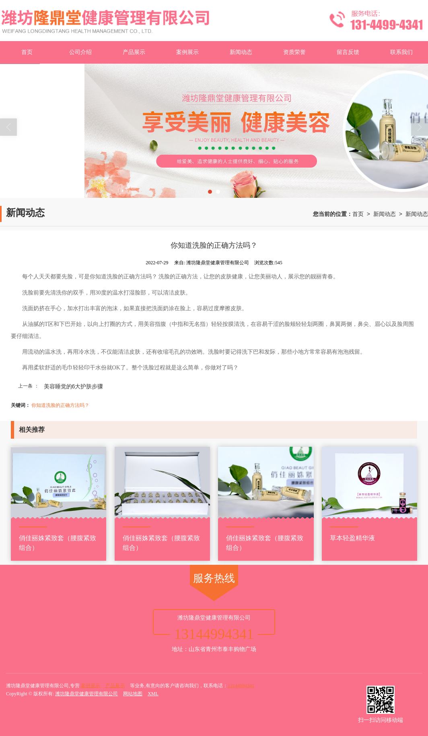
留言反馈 (348, 52)
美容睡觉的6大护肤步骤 (73, 386)
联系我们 (401, 52)
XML (153, 694)
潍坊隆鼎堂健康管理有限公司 (86, 694)
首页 (27, 52)
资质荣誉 (294, 52)
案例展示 (187, 52)
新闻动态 (241, 52)
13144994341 (241, 685)
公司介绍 (80, 52)
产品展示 (134, 52)
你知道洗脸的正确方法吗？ (60, 405)
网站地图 (132, 694)
